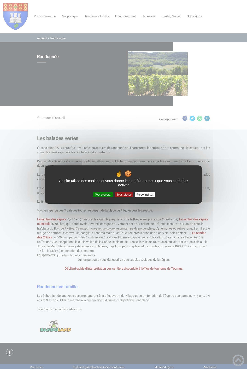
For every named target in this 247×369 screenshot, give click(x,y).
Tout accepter (103, 194)
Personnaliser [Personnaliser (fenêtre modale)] (145, 194)
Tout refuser (124, 194)
